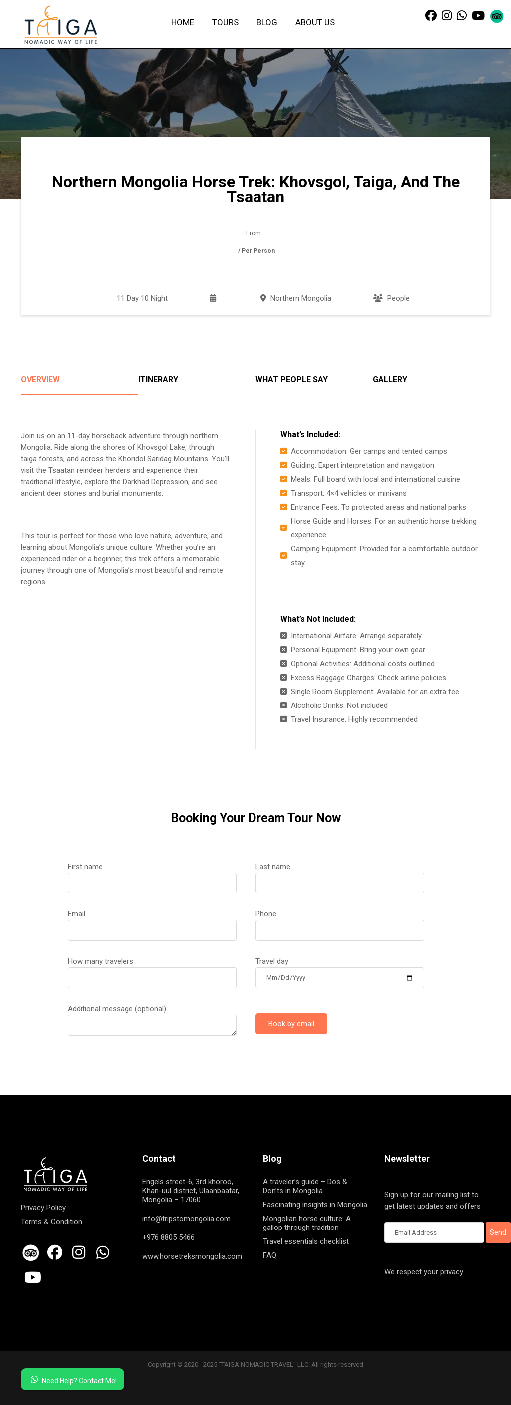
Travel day (340, 969)
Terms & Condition (51, 1221)
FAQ (269, 1255)
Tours (225, 22)
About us (315, 22)
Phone (340, 921)
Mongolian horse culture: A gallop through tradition (307, 1223)
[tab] (79, 385)
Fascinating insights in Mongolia (315, 1204)
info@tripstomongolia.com (186, 1218)
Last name (340, 874)
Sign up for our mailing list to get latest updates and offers (434, 1201)
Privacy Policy (43, 1207)
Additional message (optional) (152, 1016)
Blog (266, 22)
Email (152, 921)
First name (152, 874)
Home (182, 22)
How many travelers (152, 969)
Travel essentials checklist (306, 1241)
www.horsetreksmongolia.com (192, 1256)
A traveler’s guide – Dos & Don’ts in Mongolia (305, 1186)
